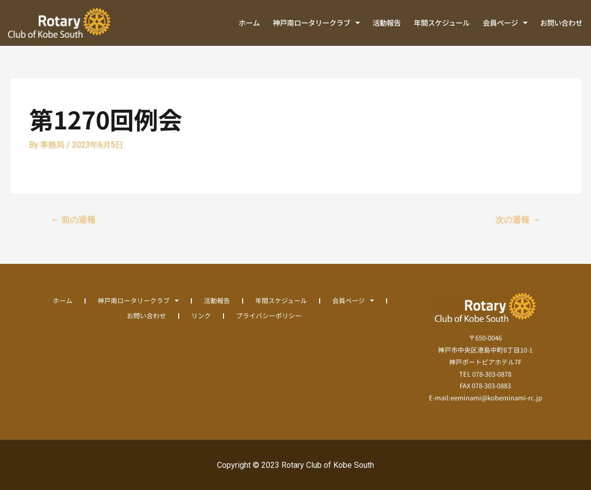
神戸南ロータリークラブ (316, 22)
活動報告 (387, 22)
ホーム (249, 22)
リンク (201, 315)
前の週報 (73, 220)
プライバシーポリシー (269, 315)
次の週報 (517, 220)
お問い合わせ (561, 22)
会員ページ (505, 22)
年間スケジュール (442, 22)
